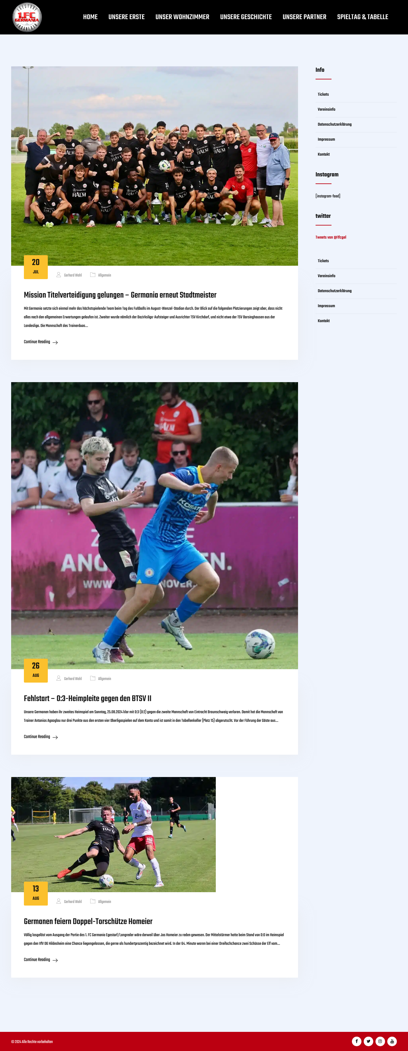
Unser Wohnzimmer (182, 17)
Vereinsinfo (326, 109)
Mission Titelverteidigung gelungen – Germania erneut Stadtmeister (120, 295)
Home (90, 17)
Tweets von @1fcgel (331, 237)
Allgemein (104, 275)
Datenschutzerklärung (335, 124)
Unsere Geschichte (246, 17)
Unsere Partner (304, 17)
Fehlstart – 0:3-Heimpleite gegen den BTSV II (87, 698)
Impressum (326, 139)
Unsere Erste (126, 17)
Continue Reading (37, 342)
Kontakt (324, 154)
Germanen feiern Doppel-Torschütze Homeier (88, 921)
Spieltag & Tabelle (362, 17)
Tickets (323, 94)
